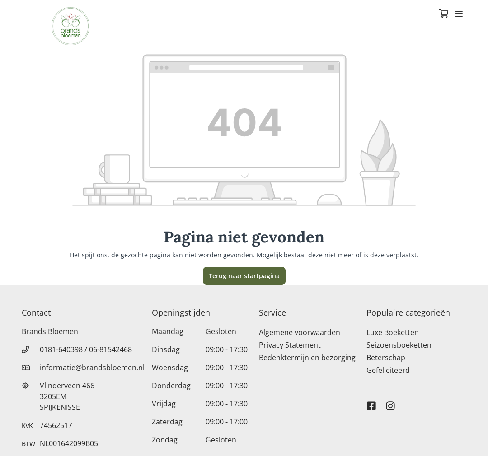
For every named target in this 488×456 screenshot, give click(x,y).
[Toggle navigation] (459, 14)
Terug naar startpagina (244, 275)
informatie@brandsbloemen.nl (92, 367)
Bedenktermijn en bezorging (307, 358)
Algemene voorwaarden (299, 332)
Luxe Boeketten (392, 332)
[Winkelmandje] (444, 14)
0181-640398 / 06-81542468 (86, 349)
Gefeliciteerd (388, 370)
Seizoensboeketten (399, 345)
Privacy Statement (290, 345)
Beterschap (385, 358)
